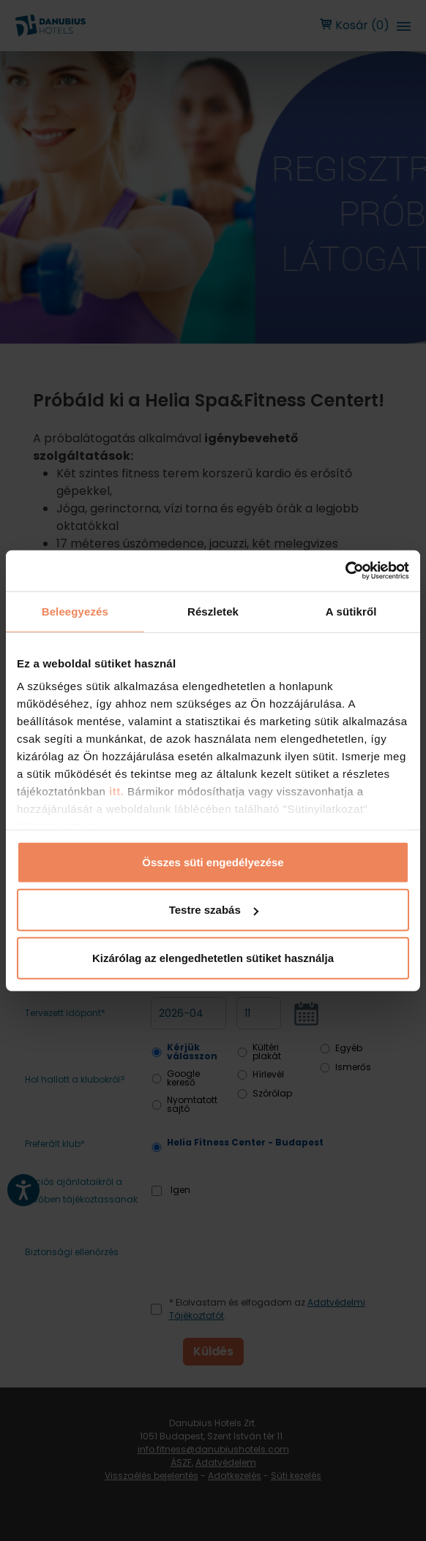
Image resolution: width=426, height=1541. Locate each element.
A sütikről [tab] (351, 611)
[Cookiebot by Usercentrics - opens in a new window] (345, 570)
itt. (114, 791)
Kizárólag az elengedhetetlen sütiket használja (213, 957)
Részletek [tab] (213, 611)
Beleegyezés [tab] (75, 611)
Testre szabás (213, 910)
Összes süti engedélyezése (212, 861)
